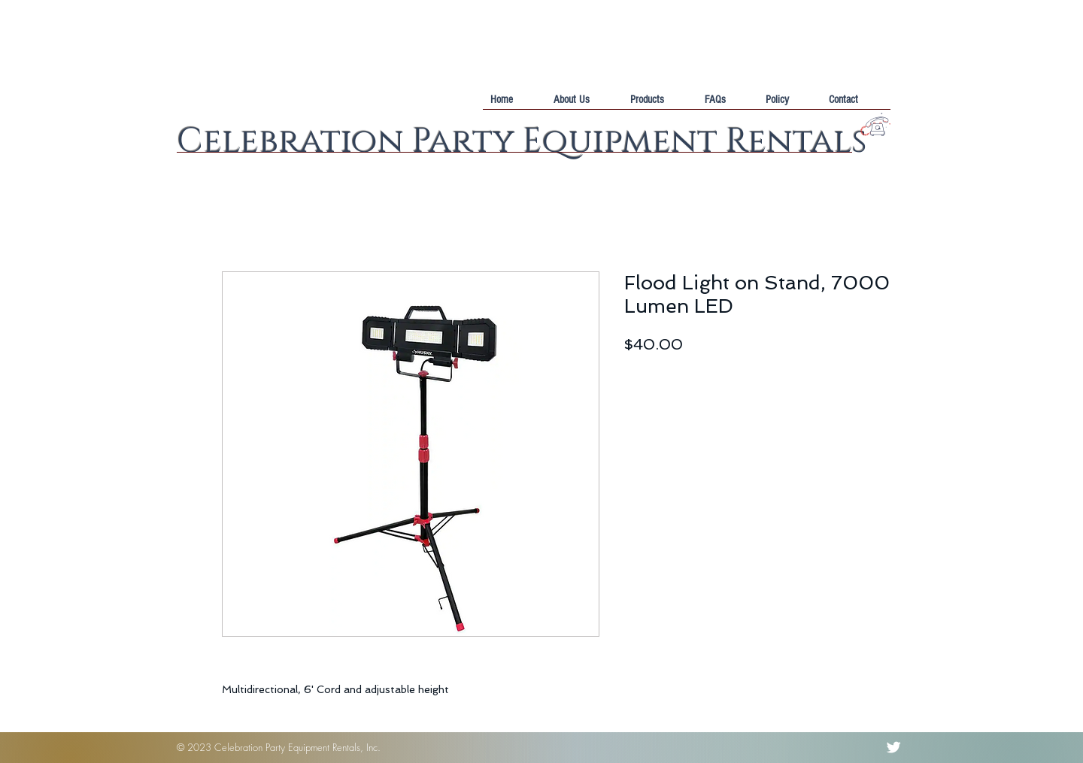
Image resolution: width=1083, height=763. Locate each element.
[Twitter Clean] (893, 747)
